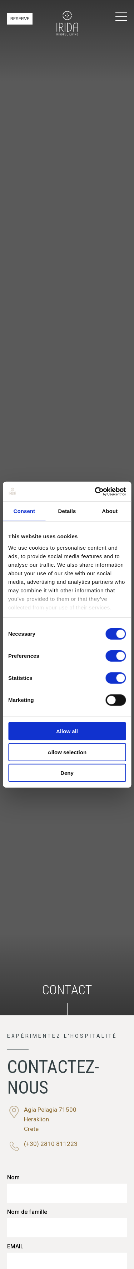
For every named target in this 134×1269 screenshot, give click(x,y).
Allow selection (67, 752)
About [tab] (110, 511)
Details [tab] (67, 511)
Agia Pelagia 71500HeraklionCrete (50, 1119)
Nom (13, 1177)
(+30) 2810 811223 (51, 1143)
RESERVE (19, 18)
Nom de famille (27, 1212)
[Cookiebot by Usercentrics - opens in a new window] (95, 491)
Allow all (67, 731)
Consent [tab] (24, 511)
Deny (67, 773)
